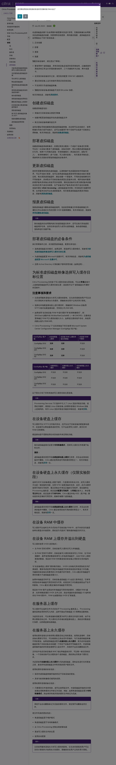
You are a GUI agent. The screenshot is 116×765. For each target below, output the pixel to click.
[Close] (99, 4)
